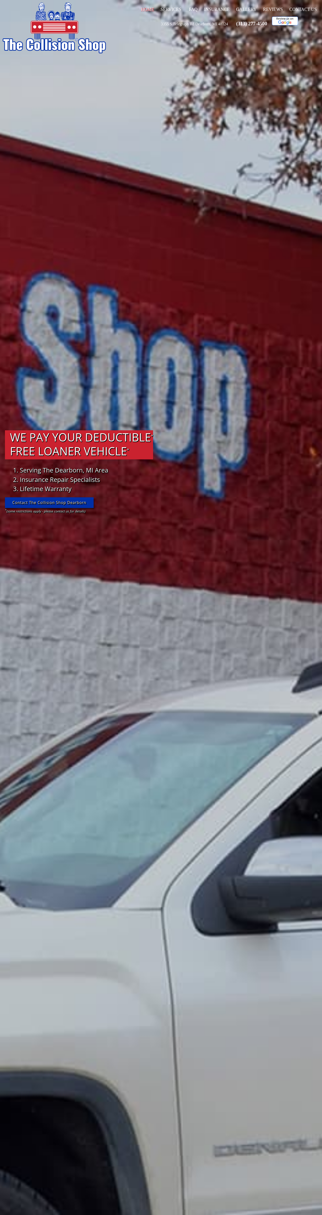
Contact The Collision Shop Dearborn (50, 503)
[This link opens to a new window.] (194, 24)
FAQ (193, 9)
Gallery (246, 9)
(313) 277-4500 (251, 23)
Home (147, 9)
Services (171, 9)
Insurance (217, 9)
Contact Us (303, 9)
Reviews (273, 9)
